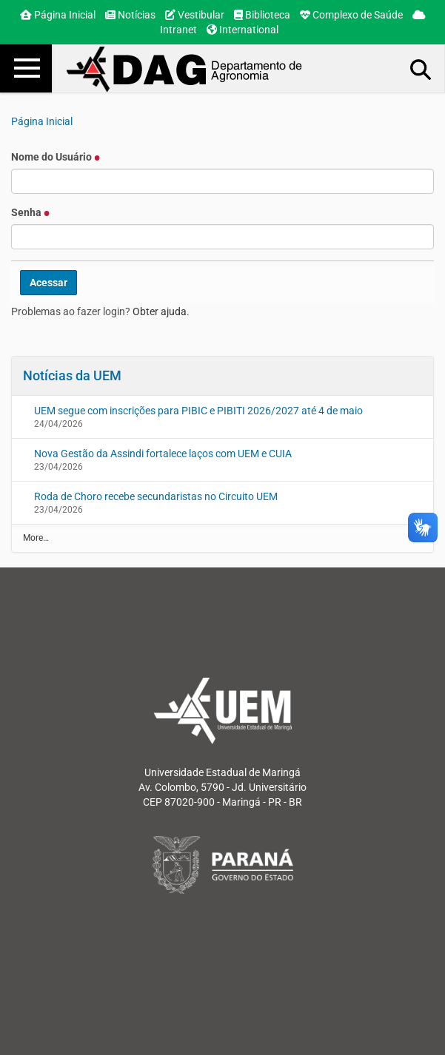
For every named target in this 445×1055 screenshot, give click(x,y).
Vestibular (194, 15)
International (242, 30)
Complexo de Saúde (351, 15)
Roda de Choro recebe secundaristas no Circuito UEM (156, 496)
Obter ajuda (160, 311)
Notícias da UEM (72, 375)
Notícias (130, 15)
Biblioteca (262, 15)
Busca (421, 69)
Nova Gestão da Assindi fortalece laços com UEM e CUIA (163, 453)
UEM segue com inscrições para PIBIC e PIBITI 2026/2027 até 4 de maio (198, 411)
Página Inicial (58, 15)
